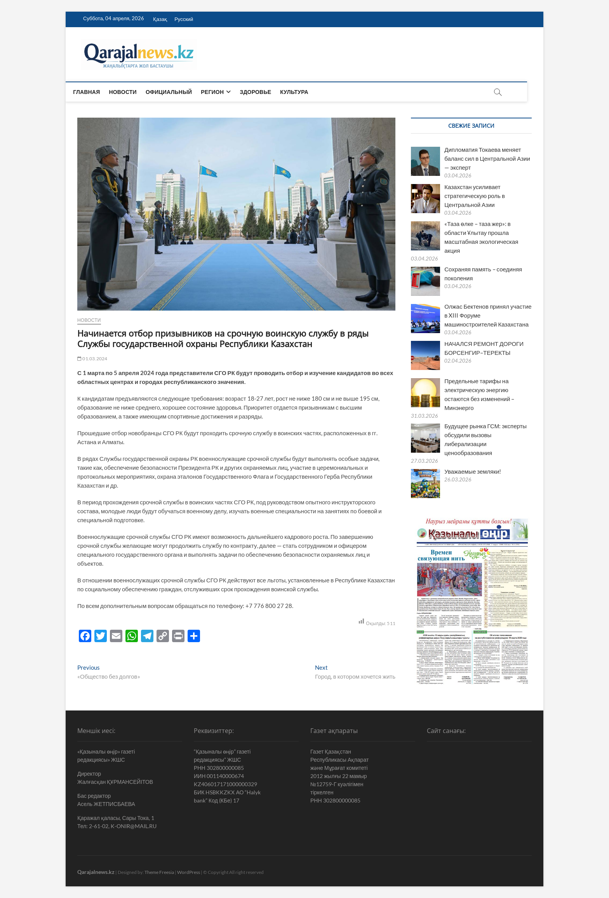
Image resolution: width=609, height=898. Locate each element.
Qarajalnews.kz (96, 871)
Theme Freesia (159, 872)
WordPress (188, 872)
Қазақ (160, 19)
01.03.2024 (92, 358)
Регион (220, 92)
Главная (94, 92)
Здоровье (263, 92)
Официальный (177, 92)
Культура (302, 92)
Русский (183, 19)
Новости (130, 92)
